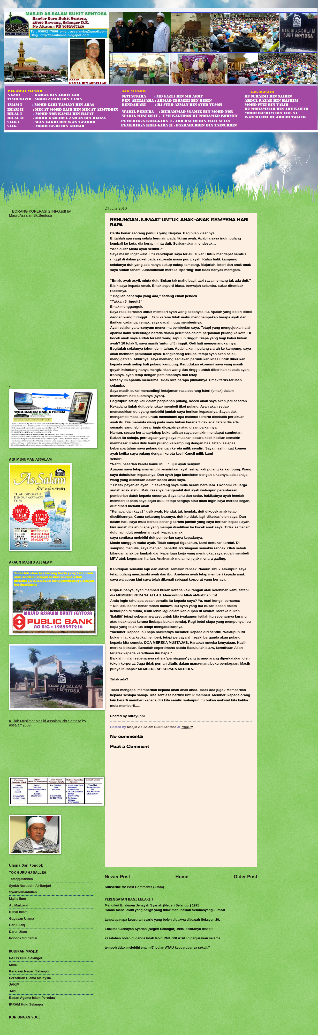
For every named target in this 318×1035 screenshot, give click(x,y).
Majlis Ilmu (17, 899)
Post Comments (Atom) (145, 887)
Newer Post (117, 876)
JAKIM (14, 984)
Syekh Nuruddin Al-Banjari (30, 886)
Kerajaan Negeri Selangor (29, 971)
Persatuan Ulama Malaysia (30, 978)
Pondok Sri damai (23, 938)
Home (181, 876)
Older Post (245, 876)
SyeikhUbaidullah (23, 892)
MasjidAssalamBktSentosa (30, 215)
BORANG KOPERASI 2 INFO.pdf (39, 211)
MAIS (13, 965)
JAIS (13, 991)
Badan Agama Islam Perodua (32, 998)
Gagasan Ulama (21, 918)
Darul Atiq (17, 925)
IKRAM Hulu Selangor (26, 1004)
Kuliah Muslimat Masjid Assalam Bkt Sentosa (45, 721)
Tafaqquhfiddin (21, 879)
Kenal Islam (18, 912)
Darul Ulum (18, 932)
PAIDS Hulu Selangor (25, 958)
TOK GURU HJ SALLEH (27, 872)
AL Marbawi (18, 905)
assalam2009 (20, 725)
